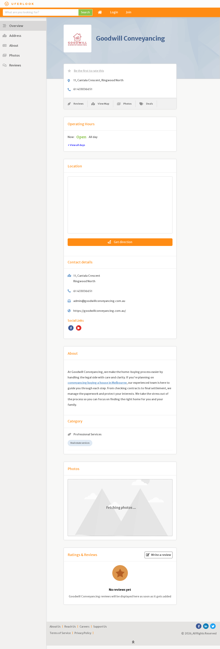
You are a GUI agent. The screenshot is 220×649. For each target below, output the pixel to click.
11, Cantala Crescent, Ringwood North (98, 80)
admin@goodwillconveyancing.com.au (99, 304)
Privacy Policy (82, 636)
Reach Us (70, 630)
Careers (84, 630)
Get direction (120, 244)
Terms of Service (60, 636)
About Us (55, 630)
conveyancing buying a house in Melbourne (97, 386)
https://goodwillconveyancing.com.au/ (99, 314)
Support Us (100, 630)
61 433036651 (82, 89)
